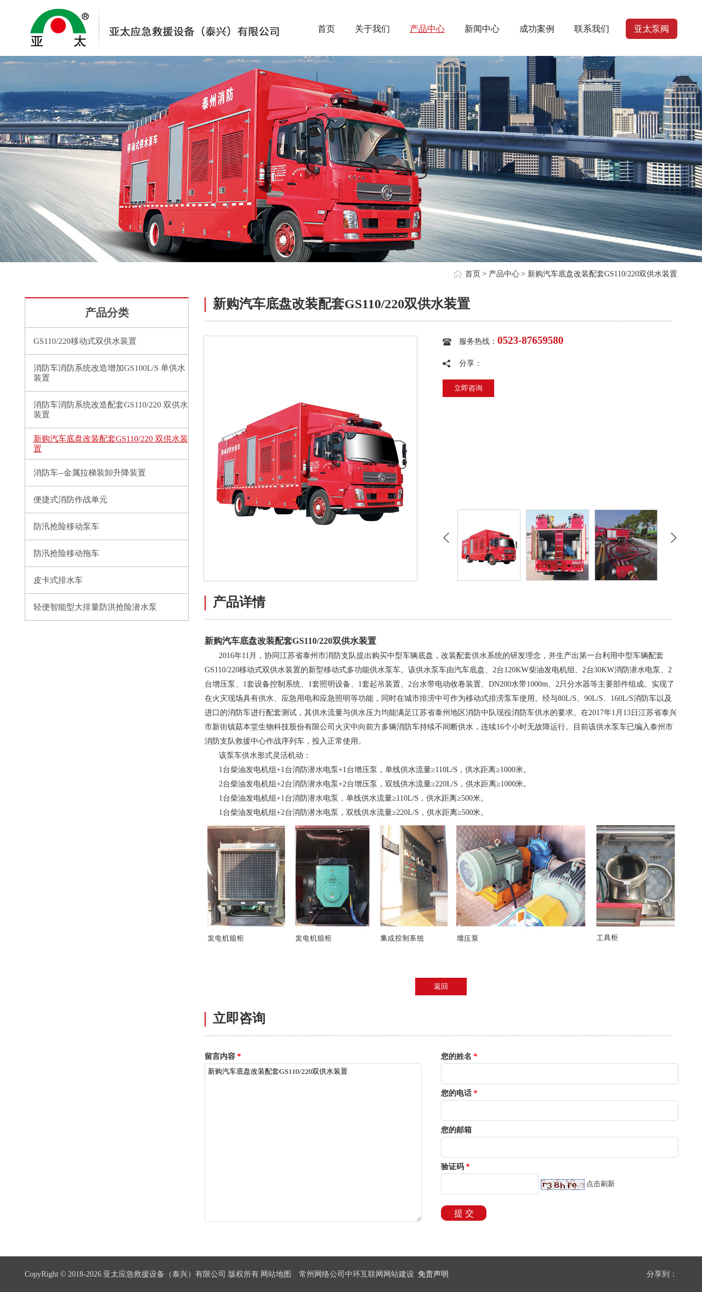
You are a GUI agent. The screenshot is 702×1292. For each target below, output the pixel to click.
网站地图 (276, 1274)
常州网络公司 (322, 1274)
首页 (472, 274)
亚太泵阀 (651, 28)
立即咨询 (468, 388)
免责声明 (433, 1274)
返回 (441, 986)
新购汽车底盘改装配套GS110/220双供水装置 (313, 1142)
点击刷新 (600, 1184)
